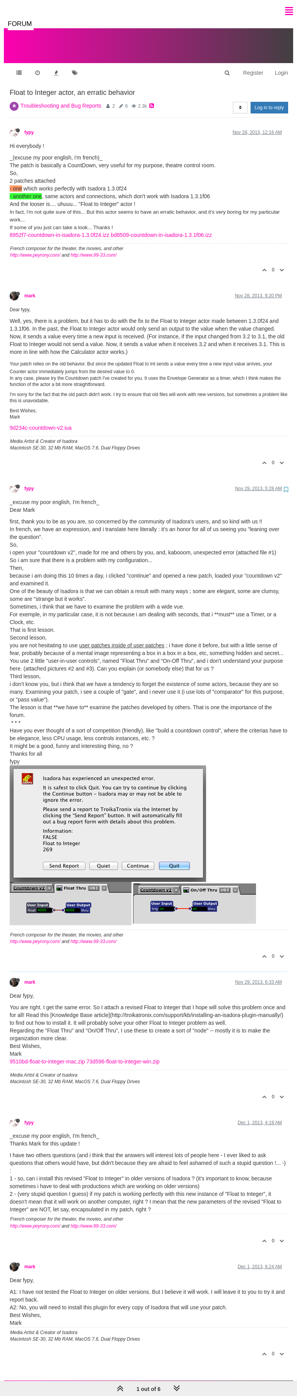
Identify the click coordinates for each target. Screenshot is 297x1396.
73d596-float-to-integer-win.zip (122, 1054)
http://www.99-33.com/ (94, 247)
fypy (29, 124)
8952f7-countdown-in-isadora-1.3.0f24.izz (59, 227)
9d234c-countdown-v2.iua (41, 420)
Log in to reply (269, 100)
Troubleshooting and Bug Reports (60, 98)
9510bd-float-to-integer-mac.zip (47, 1054)
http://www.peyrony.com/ (35, 247)
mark (29, 288)
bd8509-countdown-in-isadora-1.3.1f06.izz (161, 227)
